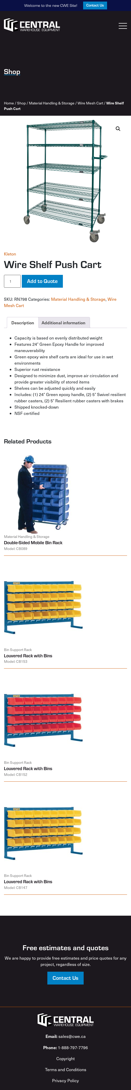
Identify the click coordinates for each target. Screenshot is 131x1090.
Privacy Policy (65, 1080)
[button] (118, 129)
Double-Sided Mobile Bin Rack (33, 542)
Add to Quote (42, 280)
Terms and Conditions (65, 1069)
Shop (21, 103)
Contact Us (95, 5)
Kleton (10, 254)
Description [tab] (22, 322)
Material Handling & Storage (51, 103)
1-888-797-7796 (65, 1047)
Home (9, 103)
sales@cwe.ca (66, 1036)
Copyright (65, 1058)
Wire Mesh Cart (90, 103)
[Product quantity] (12, 281)
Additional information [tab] (63, 322)
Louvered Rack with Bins (28, 655)
